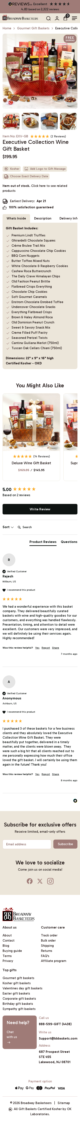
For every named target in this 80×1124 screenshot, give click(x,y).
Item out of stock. (35, 188)
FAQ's (45, 956)
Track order (49, 935)
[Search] (33, 527)
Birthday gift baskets (18, 1004)
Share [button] (55, 647)
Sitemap (64, 1103)
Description (42, 218)
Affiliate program (53, 961)
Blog (6, 946)
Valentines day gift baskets (22, 988)
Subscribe (65, 844)
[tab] (43, 542)
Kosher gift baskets (17, 983)
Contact (9, 940)
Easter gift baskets (16, 993)
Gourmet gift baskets (18, 978)
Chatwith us (12, 1037)
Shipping (47, 946)
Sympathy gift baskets (19, 1009)
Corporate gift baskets (19, 999)
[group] (40, 489)
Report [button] (46, 647)
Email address (16, 844)
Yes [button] (37, 647)
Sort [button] (8, 527)
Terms (7, 956)
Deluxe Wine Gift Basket (31, 463)
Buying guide (12, 951)
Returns (46, 951)
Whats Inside (16, 218)
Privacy (8, 961)
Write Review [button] (40, 509)
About (7, 935)
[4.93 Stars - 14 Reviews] (31, 456)
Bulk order (48, 940)
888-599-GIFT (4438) (55, 1024)
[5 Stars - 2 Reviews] (48, 136)
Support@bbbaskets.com (58, 1038)
